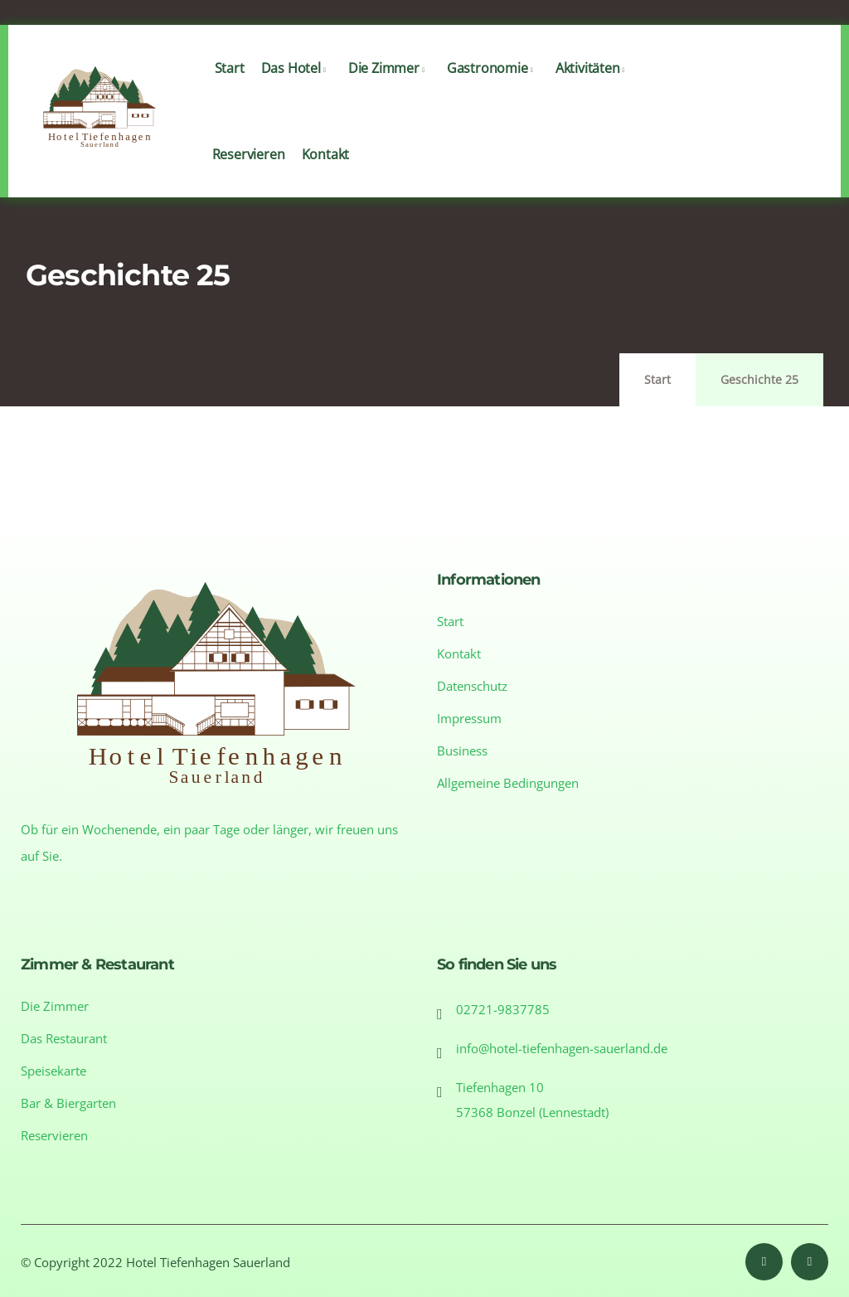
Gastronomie (493, 85)
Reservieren (248, 171)
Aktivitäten (593, 85)
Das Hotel (296, 85)
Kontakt (326, 171)
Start (230, 85)
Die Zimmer (389, 85)
